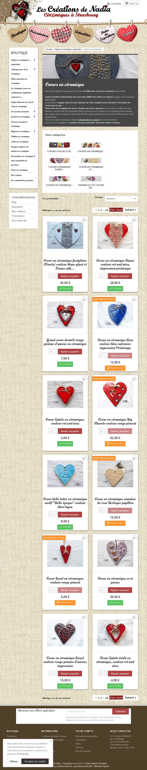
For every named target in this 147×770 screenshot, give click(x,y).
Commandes (81, 740)
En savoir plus (23, 754)
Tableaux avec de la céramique (19, 71)
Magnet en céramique (20, 131)
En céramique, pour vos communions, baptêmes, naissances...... (21, 92)
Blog (14, 202)
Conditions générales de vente (54, 736)
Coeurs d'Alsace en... (59, 151)
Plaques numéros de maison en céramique (20, 149)
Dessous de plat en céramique (19, 124)
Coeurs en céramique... (91, 151)
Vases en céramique (19, 170)
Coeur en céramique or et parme (115, 580)
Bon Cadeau (16, 175)
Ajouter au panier (70, 276)
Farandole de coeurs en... (91, 186)
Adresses (79, 747)
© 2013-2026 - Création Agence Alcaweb (89, 763)
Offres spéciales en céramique (19, 81)
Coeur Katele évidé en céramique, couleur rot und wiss (115, 662)
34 (107, 209)
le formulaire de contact (89, 119)
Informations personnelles (86, 736)
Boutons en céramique (20, 117)
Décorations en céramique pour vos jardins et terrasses (22, 160)
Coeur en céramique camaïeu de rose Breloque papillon (115, 501)
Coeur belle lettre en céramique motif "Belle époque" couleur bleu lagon (65, 503)
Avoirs (78, 743)
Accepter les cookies (35, 761)
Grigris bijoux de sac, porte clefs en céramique (22, 104)
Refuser (14, 761)
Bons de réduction (83, 751)
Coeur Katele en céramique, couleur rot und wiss (65, 421)
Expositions (17, 206)
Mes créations (19, 211)
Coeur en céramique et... (91, 168)
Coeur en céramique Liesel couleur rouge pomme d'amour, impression (65, 662)
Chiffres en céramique (20, 136)
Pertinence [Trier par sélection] (121, 198)
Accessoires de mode (20, 111)
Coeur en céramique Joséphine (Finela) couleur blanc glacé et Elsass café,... (65, 264)
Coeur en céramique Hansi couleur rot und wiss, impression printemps (115, 264)
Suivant (131, 210)
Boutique (19, 53)
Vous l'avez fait (19, 220)
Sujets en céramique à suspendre (20, 62)
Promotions (12, 736)
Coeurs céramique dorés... (59, 168)
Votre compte (84, 731)
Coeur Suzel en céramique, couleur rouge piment (65, 580)
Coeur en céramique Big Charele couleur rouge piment (115, 421)
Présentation (18, 215)
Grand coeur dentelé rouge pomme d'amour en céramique (65, 342)
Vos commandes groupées (22, 180)
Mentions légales (101, 766)
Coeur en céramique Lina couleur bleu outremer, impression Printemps (115, 344)
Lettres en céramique (20, 142)
